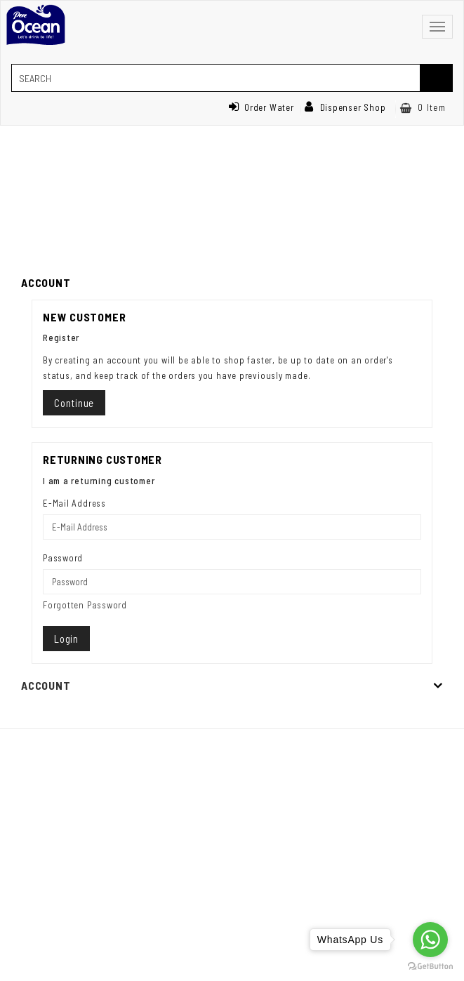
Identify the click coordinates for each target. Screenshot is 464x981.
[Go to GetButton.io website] (430, 966)
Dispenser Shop (345, 107)
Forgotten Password (85, 604)
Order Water (261, 107)
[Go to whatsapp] (430, 939)
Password (63, 557)
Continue (74, 402)
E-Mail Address (74, 503)
